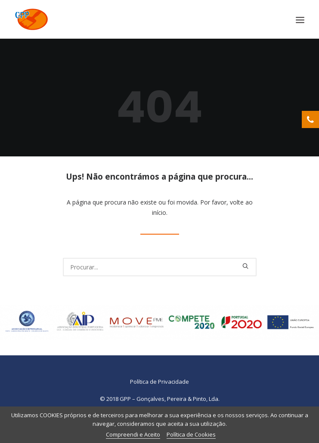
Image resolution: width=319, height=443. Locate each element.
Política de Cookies (191, 434)
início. (159, 212)
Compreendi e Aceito (133, 434)
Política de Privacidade (159, 381)
